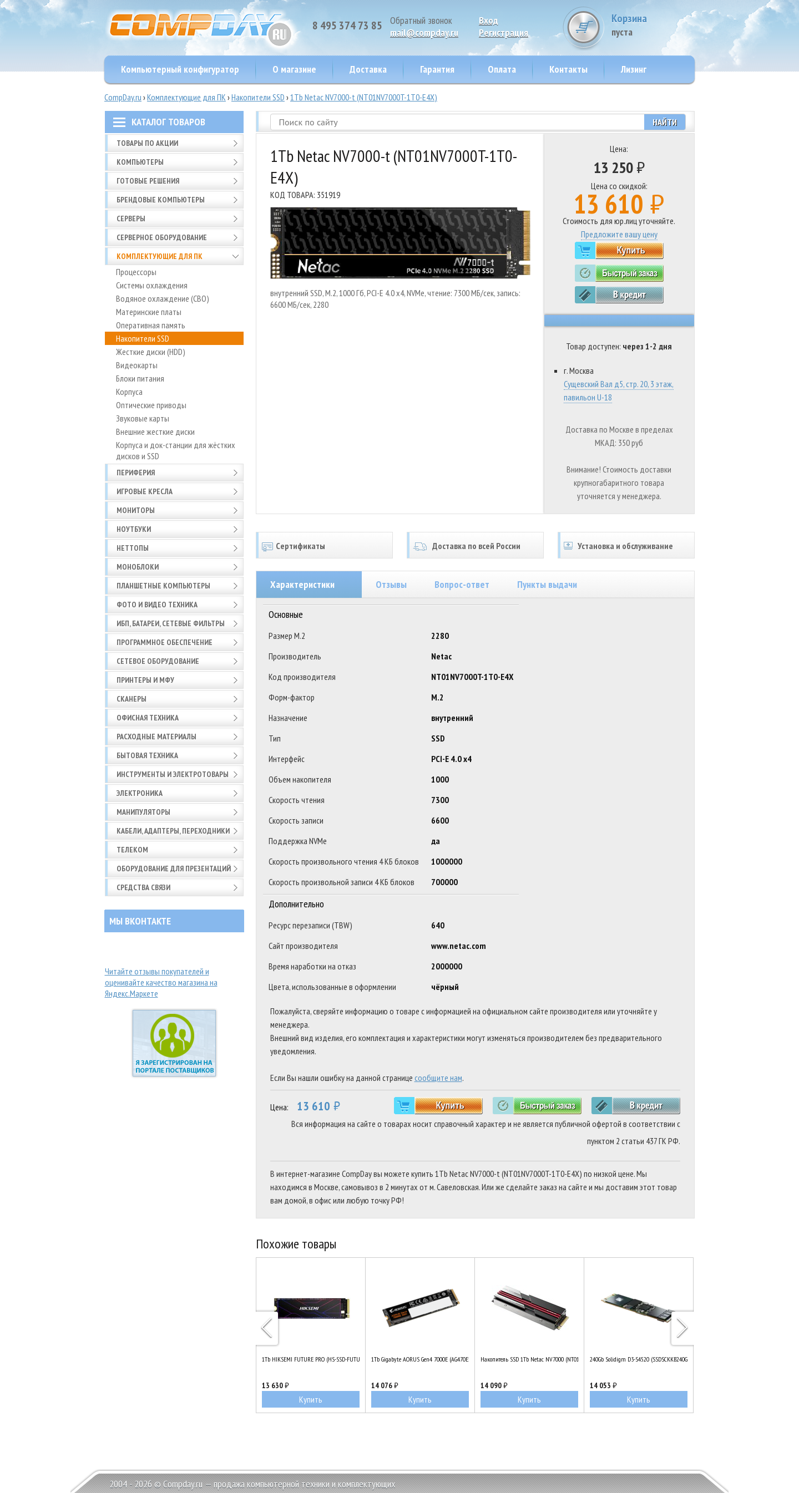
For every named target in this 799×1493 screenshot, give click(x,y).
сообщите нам (438, 1077)
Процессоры (136, 271)
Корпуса (129, 391)
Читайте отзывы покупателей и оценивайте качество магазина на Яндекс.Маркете (161, 982)
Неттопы (133, 548)
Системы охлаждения (152, 285)
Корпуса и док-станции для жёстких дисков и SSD (175, 450)
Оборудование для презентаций (174, 869)
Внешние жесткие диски (155, 431)
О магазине (294, 69)
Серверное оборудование (162, 237)
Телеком (132, 850)
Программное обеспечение (165, 642)
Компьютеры (140, 162)
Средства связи (143, 887)
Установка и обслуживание (625, 545)
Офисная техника (148, 718)
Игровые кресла (145, 491)
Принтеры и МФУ (145, 680)
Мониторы (136, 510)
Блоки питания (140, 378)
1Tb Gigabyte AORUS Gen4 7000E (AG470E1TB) (420, 1359)
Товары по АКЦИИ (147, 143)
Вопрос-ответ (461, 584)
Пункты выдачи (547, 584)
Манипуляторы (143, 812)
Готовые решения (148, 181)
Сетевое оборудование (158, 661)
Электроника (140, 793)
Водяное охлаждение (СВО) (162, 298)
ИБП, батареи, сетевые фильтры (171, 623)
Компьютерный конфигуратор (180, 69)
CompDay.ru (122, 97)
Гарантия (437, 69)
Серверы (131, 219)
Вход (488, 20)
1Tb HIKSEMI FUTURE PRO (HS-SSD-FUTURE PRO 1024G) (311, 1359)
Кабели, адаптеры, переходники (173, 831)
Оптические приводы (151, 404)
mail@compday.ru (424, 32)
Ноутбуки (134, 529)
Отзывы (391, 584)
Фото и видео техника (157, 605)
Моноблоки (138, 567)
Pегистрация (503, 32)
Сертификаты (300, 545)
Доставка (368, 69)
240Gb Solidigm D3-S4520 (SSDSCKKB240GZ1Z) (638, 1359)
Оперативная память (150, 325)
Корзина (653, 24)
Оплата (502, 69)
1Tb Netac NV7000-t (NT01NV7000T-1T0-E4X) (363, 97)
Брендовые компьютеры (161, 200)
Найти (665, 122)
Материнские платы (148, 311)
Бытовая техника (147, 755)
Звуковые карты (142, 418)
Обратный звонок (421, 20)
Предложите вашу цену (619, 234)
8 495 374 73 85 (347, 25)
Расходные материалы (156, 737)
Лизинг (633, 69)
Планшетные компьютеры (163, 586)
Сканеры (131, 699)
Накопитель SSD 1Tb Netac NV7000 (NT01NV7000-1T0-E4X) (529, 1359)
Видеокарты (137, 364)
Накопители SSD (258, 97)
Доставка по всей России (476, 545)
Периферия (136, 473)
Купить (310, 1399)
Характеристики (302, 584)
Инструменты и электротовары (173, 774)
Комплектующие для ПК (186, 97)
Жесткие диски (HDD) (150, 351)
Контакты (568, 69)
